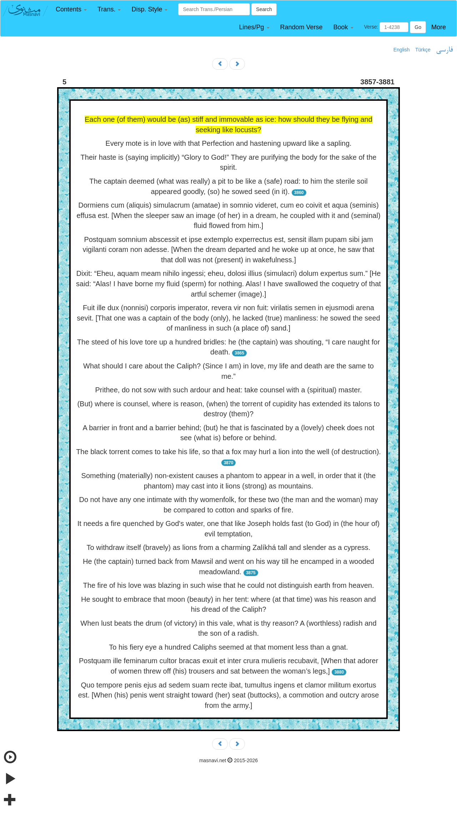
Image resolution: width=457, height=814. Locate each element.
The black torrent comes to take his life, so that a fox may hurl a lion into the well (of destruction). (228, 452)
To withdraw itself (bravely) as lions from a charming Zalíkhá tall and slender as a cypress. (229, 547)
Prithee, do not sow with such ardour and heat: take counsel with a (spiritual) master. (228, 390)
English (401, 50)
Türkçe (423, 50)
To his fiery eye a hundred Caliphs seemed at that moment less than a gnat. (228, 647)
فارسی (444, 50)
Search (264, 9)
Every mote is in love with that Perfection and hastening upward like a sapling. (228, 143)
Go (418, 27)
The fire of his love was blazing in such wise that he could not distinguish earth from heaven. (228, 585)
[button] (71, 9)
